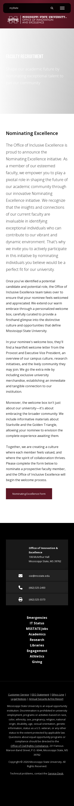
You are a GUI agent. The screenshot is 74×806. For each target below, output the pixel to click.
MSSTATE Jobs (37, 628)
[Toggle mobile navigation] (62, 8)
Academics (37, 634)
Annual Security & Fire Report (46, 699)
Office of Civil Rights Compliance (29, 746)
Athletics (37, 656)
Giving (37, 662)
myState (15, 6)
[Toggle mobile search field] (52, 8)
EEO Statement (40, 694)
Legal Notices (18, 699)
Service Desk (55, 773)
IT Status (37, 623)
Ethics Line (58, 694)
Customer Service (18, 694)
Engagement (37, 651)
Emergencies (37, 617)
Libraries (37, 645)
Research (37, 640)
